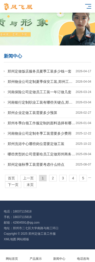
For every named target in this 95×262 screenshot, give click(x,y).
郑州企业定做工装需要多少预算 (49, 113)
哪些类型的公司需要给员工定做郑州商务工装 (49, 154)
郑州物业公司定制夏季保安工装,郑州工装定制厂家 (49, 82)
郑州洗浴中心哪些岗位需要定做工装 (49, 144)
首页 (11, 178)
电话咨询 (83, 255)
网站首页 (12, 255)
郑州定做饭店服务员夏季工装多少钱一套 (49, 71)
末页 (30, 185)
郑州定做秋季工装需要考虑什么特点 (49, 164)
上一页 (28, 178)
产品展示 (36, 255)
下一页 (13, 185)
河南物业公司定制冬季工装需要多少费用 (49, 133)
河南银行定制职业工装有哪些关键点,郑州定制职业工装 (49, 102)
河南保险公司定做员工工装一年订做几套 (49, 92)
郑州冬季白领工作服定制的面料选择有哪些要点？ (49, 123)
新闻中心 (59, 255)
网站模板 (23, 239)
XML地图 (10, 239)
